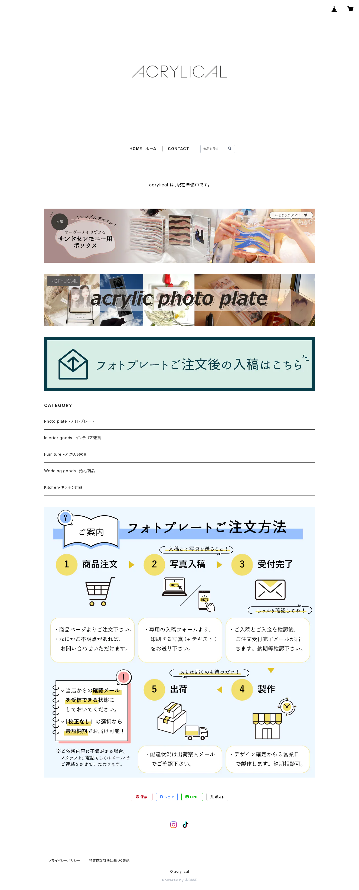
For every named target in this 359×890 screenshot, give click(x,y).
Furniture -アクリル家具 (65, 454)
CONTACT (178, 148)
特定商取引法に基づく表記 (109, 861)
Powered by (179, 880)
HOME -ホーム (143, 148)
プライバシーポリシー (64, 861)
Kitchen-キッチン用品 (63, 487)
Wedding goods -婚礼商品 (69, 470)
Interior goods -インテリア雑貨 (72, 437)
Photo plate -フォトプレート (69, 421)
